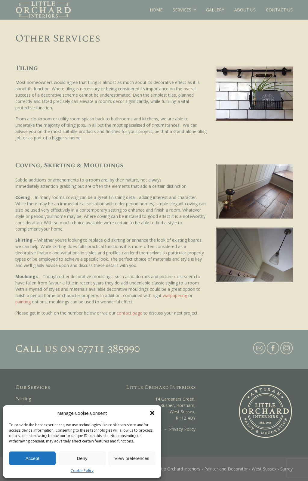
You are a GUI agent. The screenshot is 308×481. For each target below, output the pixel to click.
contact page (129, 313)
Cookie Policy (82, 470)
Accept (32, 458)
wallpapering (175, 295)
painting (23, 302)
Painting (23, 399)
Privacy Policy (182, 429)
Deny (82, 458)
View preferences (132, 458)
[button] (152, 413)
